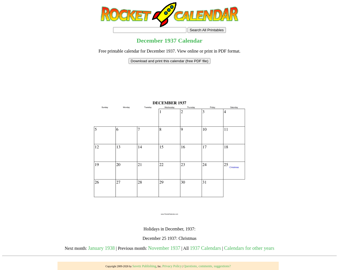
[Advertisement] (169, 76)
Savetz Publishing (144, 266)
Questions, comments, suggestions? (207, 266)
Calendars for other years (249, 248)
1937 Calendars (205, 248)
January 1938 (101, 248)
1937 (170, 40)
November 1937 (164, 248)
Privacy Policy (172, 266)
